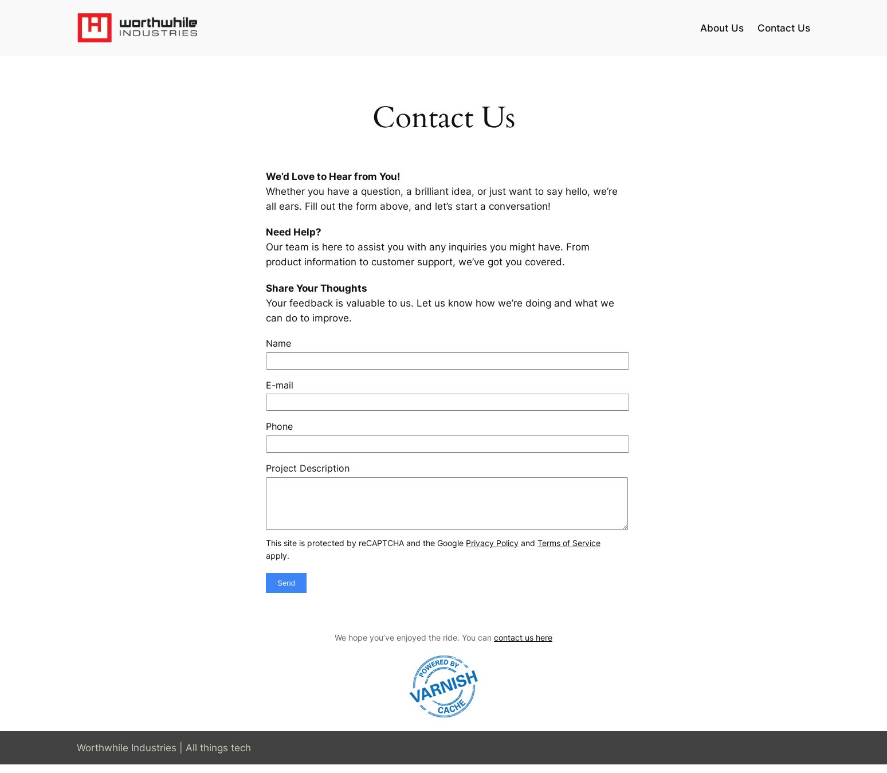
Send (286, 591)
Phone (279, 426)
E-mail (279, 385)
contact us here (523, 646)
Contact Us (784, 28)
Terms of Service (569, 551)
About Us (722, 28)
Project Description (308, 468)
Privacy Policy (492, 551)
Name (278, 343)
